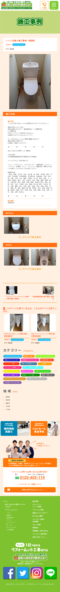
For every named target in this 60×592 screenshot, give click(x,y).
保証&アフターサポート (40, 513)
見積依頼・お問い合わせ (40, 531)
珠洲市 (8, 400)
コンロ (8, 520)
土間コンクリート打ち (37, 379)
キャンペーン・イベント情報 (37, 506)
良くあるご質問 (37, 516)
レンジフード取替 (12, 367)
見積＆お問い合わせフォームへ (32, 490)
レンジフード (10, 522)
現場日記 (35, 527)
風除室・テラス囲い (30, 375)
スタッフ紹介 (36, 524)
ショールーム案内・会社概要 (38, 520)
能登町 (12, 49)
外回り (28, 356)
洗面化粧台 (10, 518)
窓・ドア (9, 525)
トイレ (8, 513)
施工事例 (35, 501)
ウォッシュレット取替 (33, 367)
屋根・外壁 (47, 375)
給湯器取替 (47, 360)
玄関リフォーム (43, 371)
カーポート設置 (12, 375)
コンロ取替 (44, 364)
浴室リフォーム (12, 360)
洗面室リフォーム (30, 360)
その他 (8, 409)
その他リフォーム (12, 382)
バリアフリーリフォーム (14, 379)
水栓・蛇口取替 (29, 364)
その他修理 (10, 529)
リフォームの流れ (38, 510)
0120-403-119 (32, 477)
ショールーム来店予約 (39, 534)
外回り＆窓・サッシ (38, 537)
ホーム (6, 501)
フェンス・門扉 (11, 364)
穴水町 (8, 406)
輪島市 (8, 403)
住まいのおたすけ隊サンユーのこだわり (15, 506)
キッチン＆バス (11, 527)
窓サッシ (27, 371)
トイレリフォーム (19, 44)
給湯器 (8, 515)
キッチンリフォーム (45, 356)
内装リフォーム (12, 371)
